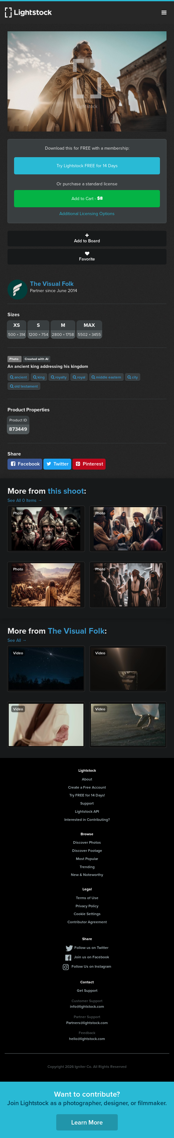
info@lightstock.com (87, 1006)
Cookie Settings (87, 913)
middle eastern (106, 377)
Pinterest (89, 463)
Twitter (57, 463)
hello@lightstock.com (87, 1038)
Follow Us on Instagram (91, 966)
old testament (24, 386)
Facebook (25, 463)
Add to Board (87, 238)
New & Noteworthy (87, 874)
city (132, 377)
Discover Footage (87, 850)
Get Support (87, 990)
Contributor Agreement (87, 921)
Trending (87, 866)
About (87, 779)
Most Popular (87, 858)
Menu (164, 13)
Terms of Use (87, 897)
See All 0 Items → (24, 500)
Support (87, 803)
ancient (18, 377)
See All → (17, 640)
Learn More (87, 1122)
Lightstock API (87, 811)
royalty (59, 377)
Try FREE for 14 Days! (87, 795)
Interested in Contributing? (87, 819)
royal (79, 377)
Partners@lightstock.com (87, 1022)
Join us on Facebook (91, 957)
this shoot (66, 491)
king (39, 377)
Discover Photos (87, 842)
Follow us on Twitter (91, 947)
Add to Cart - (87, 198)
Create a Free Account (87, 787)
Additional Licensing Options (87, 213)
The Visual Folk (52, 283)
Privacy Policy (87, 906)
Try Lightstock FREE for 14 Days (87, 165)
